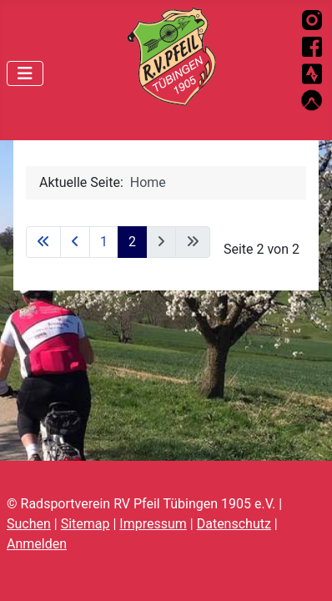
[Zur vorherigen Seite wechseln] (75, 242)
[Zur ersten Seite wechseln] (43, 242)
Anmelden (37, 544)
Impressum (153, 524)
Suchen (29, 524)
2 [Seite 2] (132, 242)
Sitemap (85, 524)
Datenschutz (234, 524)
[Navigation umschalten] (25, 73)
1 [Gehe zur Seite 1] (104, 242)
